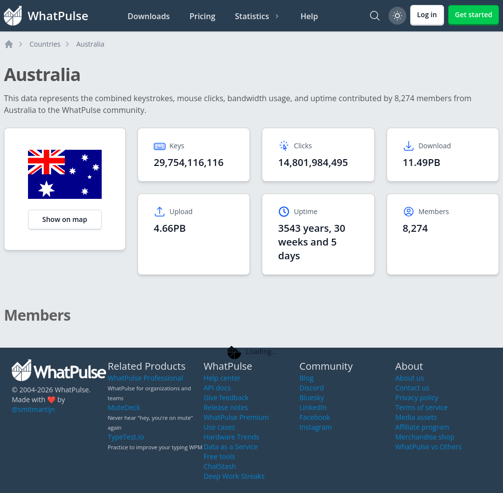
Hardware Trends (231, 436)
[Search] (375, 16)
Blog (307, 378)
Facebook (315, 417)
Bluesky (312, 397)
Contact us (412, 387)
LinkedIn (313, 407)
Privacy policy (417, 397)
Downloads (149, 16)
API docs (216, 387)
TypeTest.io (126, 436)
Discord (312, 387)
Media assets (416, 417)
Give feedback (226, 397)
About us (409, 378)
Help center (222, 378)
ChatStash (219, 466)
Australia (90, 44)
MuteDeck (124, 407)
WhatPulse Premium (236, 417)
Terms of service (421, 407)
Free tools (219, 456)
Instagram (316, 427)
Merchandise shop (424, 436)
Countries (44, 44)
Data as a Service (230, 446)
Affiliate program (422, 427)
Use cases (219, 427)
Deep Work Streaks (233, 476)
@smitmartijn (33, 409)
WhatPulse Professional (145, 378)
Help (309, 16)
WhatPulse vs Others (428, 446)
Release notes (225, 407)
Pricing (203, 16)
